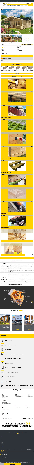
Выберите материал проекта (17, 64)
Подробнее (17, 329)
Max (14, 1)
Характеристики (19, 260)
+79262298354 (19, 432)
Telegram (17, 1)
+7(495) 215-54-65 (4, 1)
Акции (8, 5)
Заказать (17, 73)
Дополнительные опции (17, 76)
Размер (18, 49)
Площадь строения (19, 46)
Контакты (25, 5)
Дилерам (22, 5)
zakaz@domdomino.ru (4, 454)
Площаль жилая (2, 49)
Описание (13, 260)
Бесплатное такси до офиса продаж (27, 44)
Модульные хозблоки (29, 449)
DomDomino (3, 47)
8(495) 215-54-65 (11, 432)
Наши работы (11, 5)
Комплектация (17, 55)
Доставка (18, 5)
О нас (15, 5)
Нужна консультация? (30, 5)
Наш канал (17, 310)
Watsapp (10, 1)
